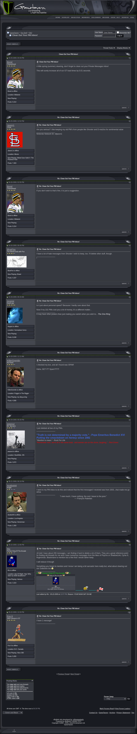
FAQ (30, 33)
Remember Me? (124, 33)
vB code (10, 693)
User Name (99, 32)
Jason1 (10, 125)
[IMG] (9, 696)
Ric (8, 549)
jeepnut (10, 424)
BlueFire (11, 249)
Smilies (9, 695)
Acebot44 (12, 485)
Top (132, 713)
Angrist (10, 301)
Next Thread (75, 674)
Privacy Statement (123, 713)
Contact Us (93, 713)
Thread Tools (108, 48)
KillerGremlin (13, 360)
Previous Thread (63, 674)
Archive (112, 713)
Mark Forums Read (107, 709)
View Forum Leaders (122, 709)
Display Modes (122, 48)
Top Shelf (24, 33)
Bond (9, 62)
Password (98, 36)
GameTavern (14, 33)
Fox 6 (10, 616)
